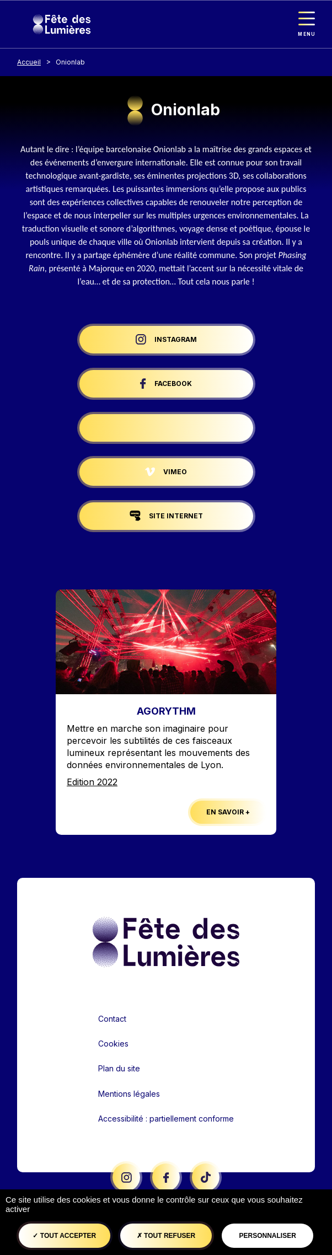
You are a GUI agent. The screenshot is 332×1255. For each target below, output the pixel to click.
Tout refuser (166, 1236)
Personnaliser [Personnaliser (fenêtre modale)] (267, 1236)
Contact (112, 1018)
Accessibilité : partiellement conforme (166, 1118)
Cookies (113, 1043)
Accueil (29, 62)
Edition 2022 (92, 781)
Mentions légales (129, 1093)
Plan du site (119, 1068)
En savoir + (228, 812)
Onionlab (70, 62)
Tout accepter (64, 1236)
